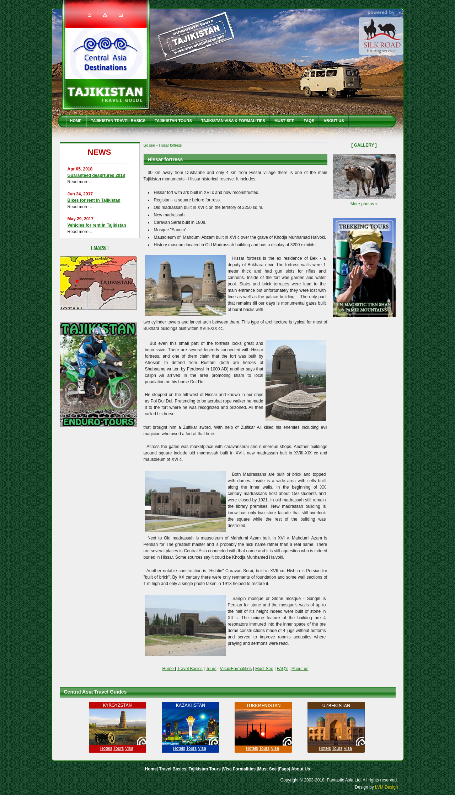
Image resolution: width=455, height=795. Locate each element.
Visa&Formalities (236, 668)
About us (299, 668)
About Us (333, 121)
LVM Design (386, 787)
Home (76, 121)
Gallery (364, 145)
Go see (149, 145)
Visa (129, 748)
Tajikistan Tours (173, 121)
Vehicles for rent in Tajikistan (97, 225)
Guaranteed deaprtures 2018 (96, 175)
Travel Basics (190, 668)
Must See (284, 121)
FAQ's (282, 668)
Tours (211, 668)
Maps (99, 247)
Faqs (309, 121)
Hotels (106, 748)
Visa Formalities (239, 769)
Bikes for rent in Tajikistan (94, 200)
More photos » (364, 203)
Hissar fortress (170, 145)
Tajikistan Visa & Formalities (233, 121)
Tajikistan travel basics (118, 121)
